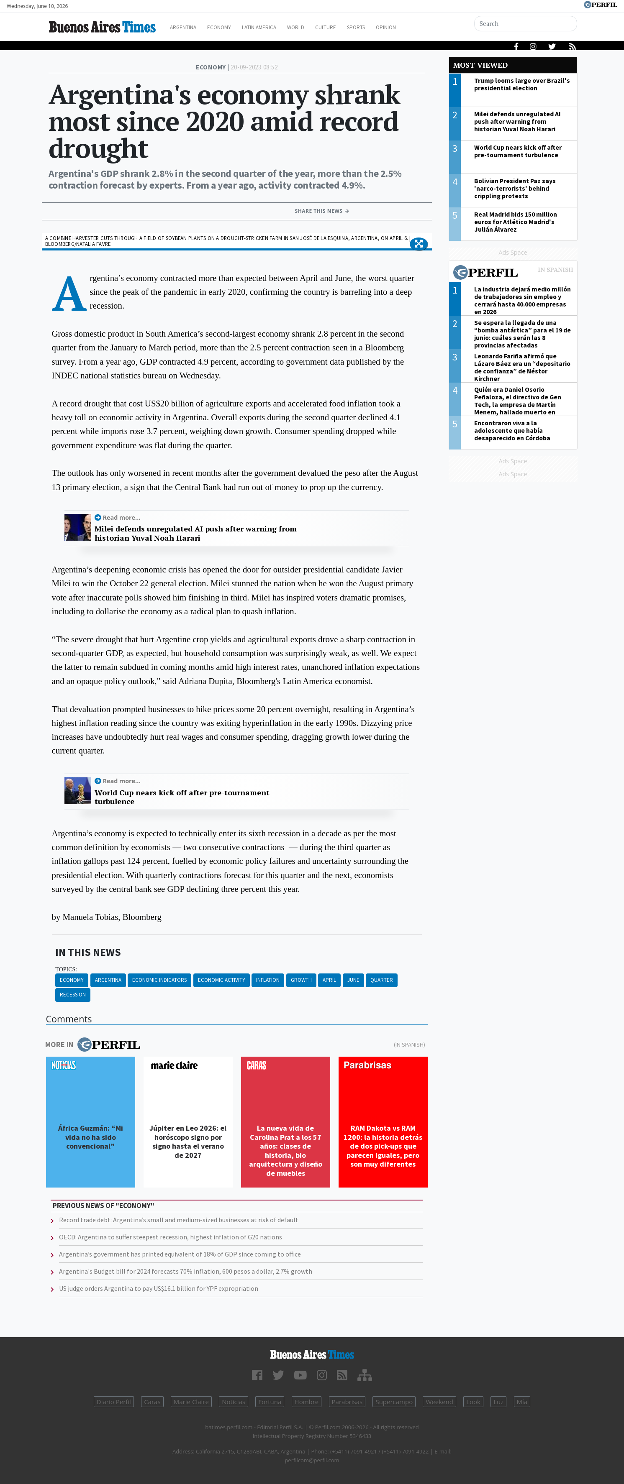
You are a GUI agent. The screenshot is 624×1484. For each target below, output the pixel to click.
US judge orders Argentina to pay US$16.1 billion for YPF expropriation (158, 1288)
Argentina (187, 27)
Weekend (439, 1401)
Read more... (122, 517)
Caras (152, 1401)
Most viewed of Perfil (513, 273)
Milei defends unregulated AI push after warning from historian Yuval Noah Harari (196, 533)
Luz (498, 1401)
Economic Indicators (159, 979)
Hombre (307, 1401)
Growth (301, 979)
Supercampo (394, 1401)
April (329, 979)
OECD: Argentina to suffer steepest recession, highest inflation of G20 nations (170, 1237)
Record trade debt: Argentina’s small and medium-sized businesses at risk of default (178, 1220)
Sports (383, 27)
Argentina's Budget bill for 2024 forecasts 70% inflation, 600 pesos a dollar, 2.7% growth (185, 1271)
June (353, 979)
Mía (522, 1401)
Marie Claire (191, 1401)
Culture (348, 27)
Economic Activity (221, 979)
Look (473, 1401)
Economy (227, 27)
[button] (419, 244)
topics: (66, 969)
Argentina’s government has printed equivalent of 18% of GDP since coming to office (180, 1254)
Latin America (272, 27)
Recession (73, 994)
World (314, 27)
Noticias (233, 1401)
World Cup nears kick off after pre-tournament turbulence (182, 797)
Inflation (268, 979)
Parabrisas (347, 1401)
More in (92, 1044)
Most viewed (480, 65)
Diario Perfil (114, 1401)
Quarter (381, 979)
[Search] (526, 23)
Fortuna (269, 1401)
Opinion (417, 27)
